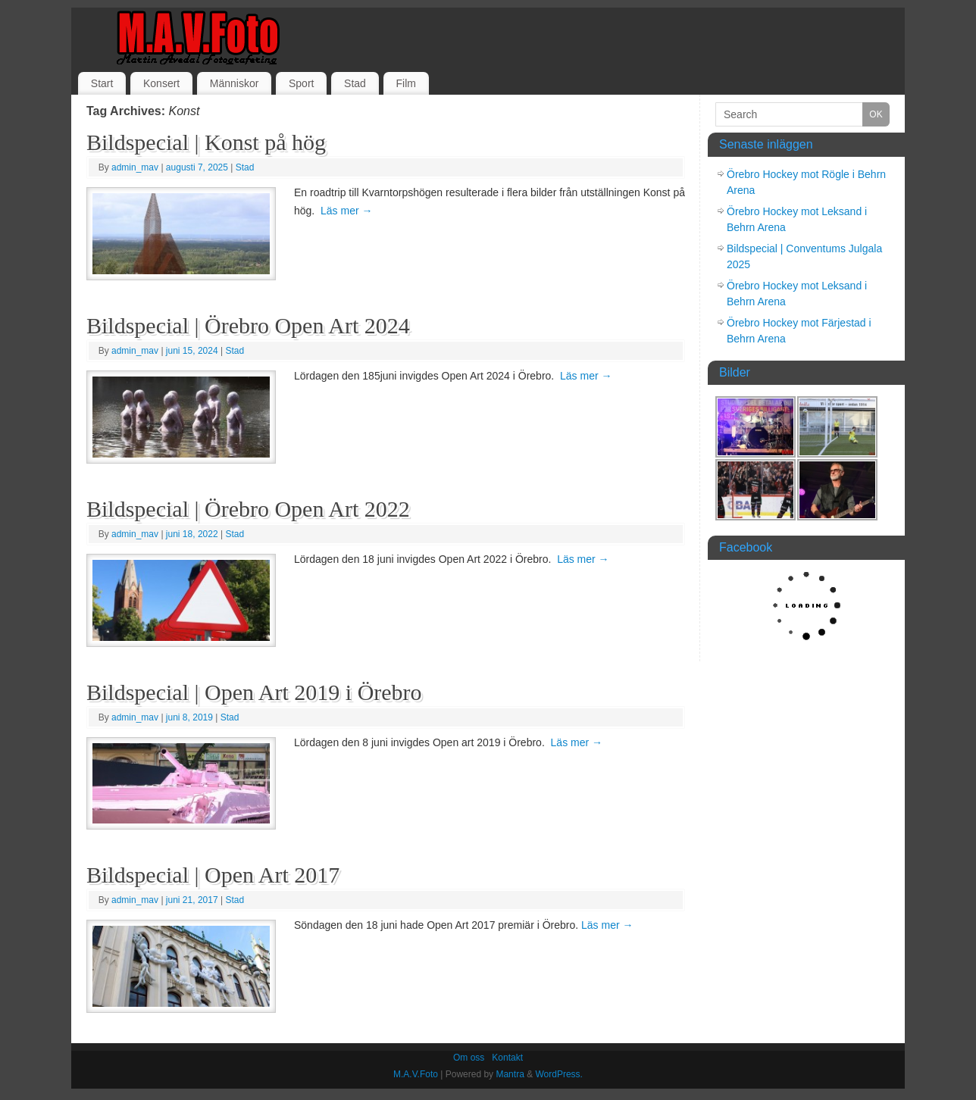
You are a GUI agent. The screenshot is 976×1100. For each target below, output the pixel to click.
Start (102, 83)
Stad (355, 83)
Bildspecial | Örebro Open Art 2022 (248, 508)
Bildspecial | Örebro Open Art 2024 (248, 325)
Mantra (510, 1074)
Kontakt (507, 1057)
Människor (234, 83)
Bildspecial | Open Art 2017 (212, 874)
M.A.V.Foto (415, 1074)
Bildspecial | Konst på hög (206, 142)
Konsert (161, 83)
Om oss (468, 1057)
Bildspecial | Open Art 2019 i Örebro (254, 692)
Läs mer (346, 211)
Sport (301, 83)
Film (405, 83)
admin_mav (134, 167)
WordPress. (558, 1074)
